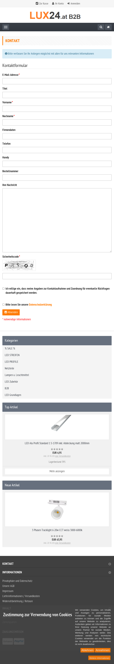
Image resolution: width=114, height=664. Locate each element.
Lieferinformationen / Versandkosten (21, 596)
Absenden (11, 312)
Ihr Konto (59, 3)
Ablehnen (87, 650)
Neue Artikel (12, 485)
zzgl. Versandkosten (62, 456)
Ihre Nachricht (9, 185)
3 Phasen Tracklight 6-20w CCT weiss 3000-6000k (57, 530)
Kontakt (56, 564)
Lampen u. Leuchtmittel (17, 375)
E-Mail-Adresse (11, 75)
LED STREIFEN (12, 355)
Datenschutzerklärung (40, 305)
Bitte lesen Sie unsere (27, 305)
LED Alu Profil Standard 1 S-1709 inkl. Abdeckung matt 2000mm (57, 443)
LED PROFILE (11, 361)
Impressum (7, 591)
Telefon (6, 144)
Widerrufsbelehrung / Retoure (17, 601)
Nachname (8, 116)
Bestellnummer (10, 171)
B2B (7, 388)
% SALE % (10, 348)
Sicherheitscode (11, 257)
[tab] (57, 565)
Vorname (7, 102)
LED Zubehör (11, 381)
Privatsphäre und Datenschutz (17, 581)
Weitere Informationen (99, 658)
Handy (5, 158)
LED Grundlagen (13, 395)
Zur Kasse (43, 3)
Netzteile (9, 368)
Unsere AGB (8, 586)
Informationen (56, 572)
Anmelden (75, 3)
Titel (4, 89)
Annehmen (103, 650)
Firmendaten (8, 130)
